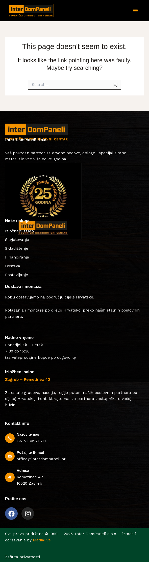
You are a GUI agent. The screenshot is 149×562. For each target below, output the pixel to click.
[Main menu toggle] (135, 10)
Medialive (42, 540)
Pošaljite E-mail (30, 452)
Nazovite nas (28, 434)
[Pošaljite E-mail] (10, 456)
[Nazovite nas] (10, 438)
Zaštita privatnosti (22, 557)
